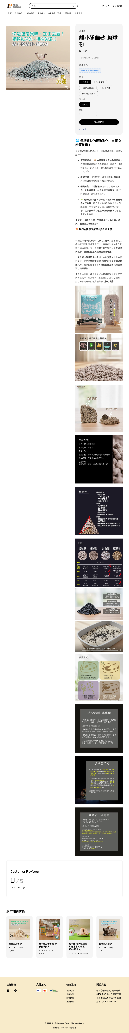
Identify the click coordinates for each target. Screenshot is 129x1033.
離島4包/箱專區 (89, 93)
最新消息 (68, 13)
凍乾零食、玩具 (54, 13)
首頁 (10, 13)
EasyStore (79, 1023)
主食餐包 (41, 13)
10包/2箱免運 (88, 88)
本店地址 (78, 13)
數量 (81, 77)
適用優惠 (83, 64)
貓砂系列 (31, 13)
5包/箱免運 (99, 82)
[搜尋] (73, 5)
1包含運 (85, 82)
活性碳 (85, 104)
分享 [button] (83, 129)
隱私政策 (64, 1028)
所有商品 (18, 13)
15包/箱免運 (105, 88)
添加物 (82, 99)
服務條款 (70, 1001)
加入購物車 (99, 122)
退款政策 (70, 994)
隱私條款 (70, 998)
